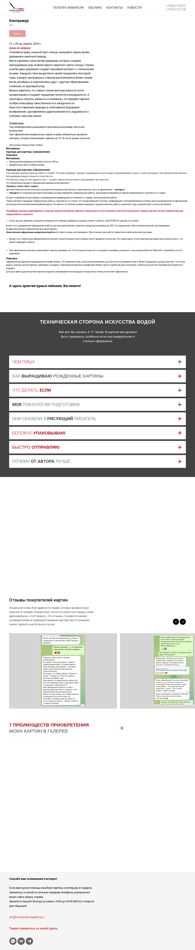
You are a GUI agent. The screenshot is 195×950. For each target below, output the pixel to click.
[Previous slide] (176, 622)
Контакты (114, 7)
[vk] (21, 941)
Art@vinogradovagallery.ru (26, 917)
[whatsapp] (13, 941)
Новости (134, 7)
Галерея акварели (68, 7)
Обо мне (95, 7)
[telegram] (29, 941)
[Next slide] (183, 622)
